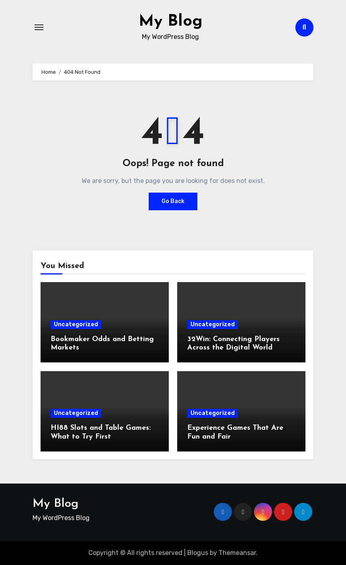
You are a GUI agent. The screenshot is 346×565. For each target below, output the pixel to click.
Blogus (197, 553)
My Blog (171, 22)
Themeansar (237, 553)
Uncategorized (76, 324)
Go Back (173, 201)
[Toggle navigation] (39, 27)
